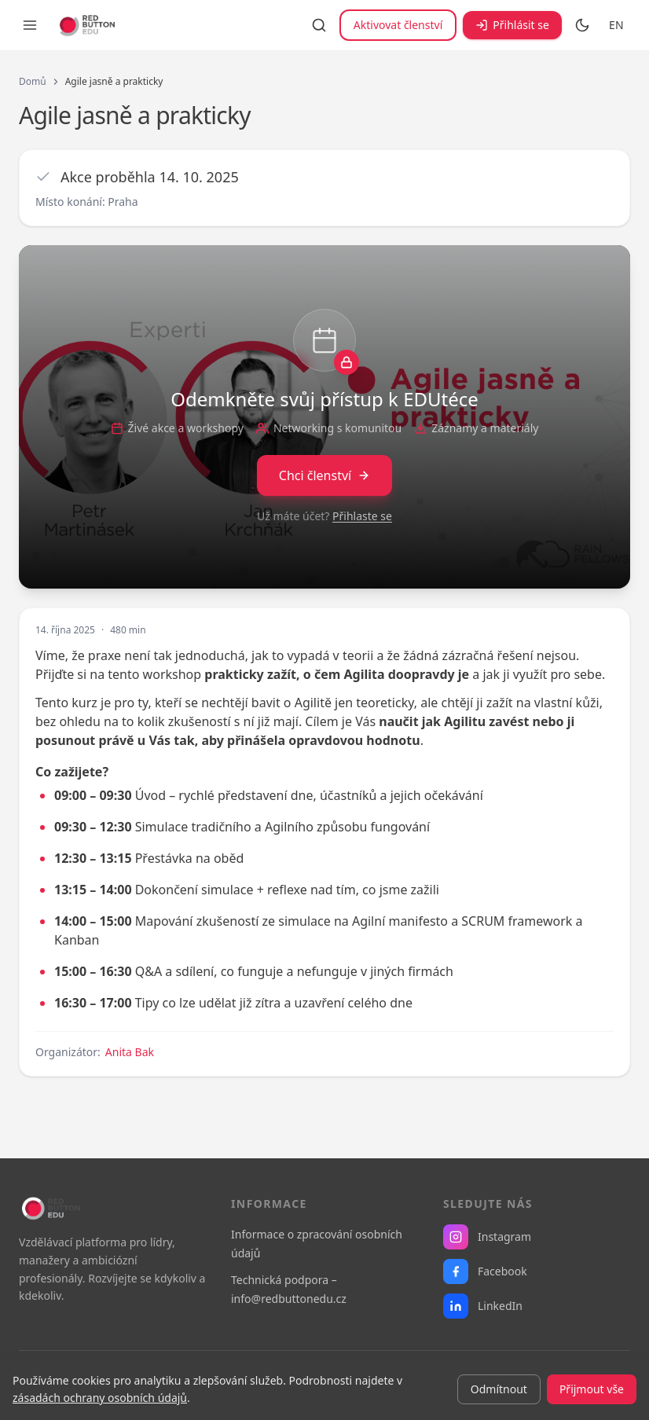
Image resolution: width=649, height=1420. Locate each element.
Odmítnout (499, 1388)
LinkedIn (482, 1306)
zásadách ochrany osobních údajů (100, 1397)
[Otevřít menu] (30, 25)
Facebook (485, 1271)
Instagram (487, 1236)
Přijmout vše (591, 1388)
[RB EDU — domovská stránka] (85, 25)
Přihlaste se (362, 515)
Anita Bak (129, 1051)
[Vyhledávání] (319, 25)
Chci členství (324, 475)
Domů (32, 81)
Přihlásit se (512, 24)
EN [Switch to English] (616, 24)
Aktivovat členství (398, 24)
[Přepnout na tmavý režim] (582, 25)
